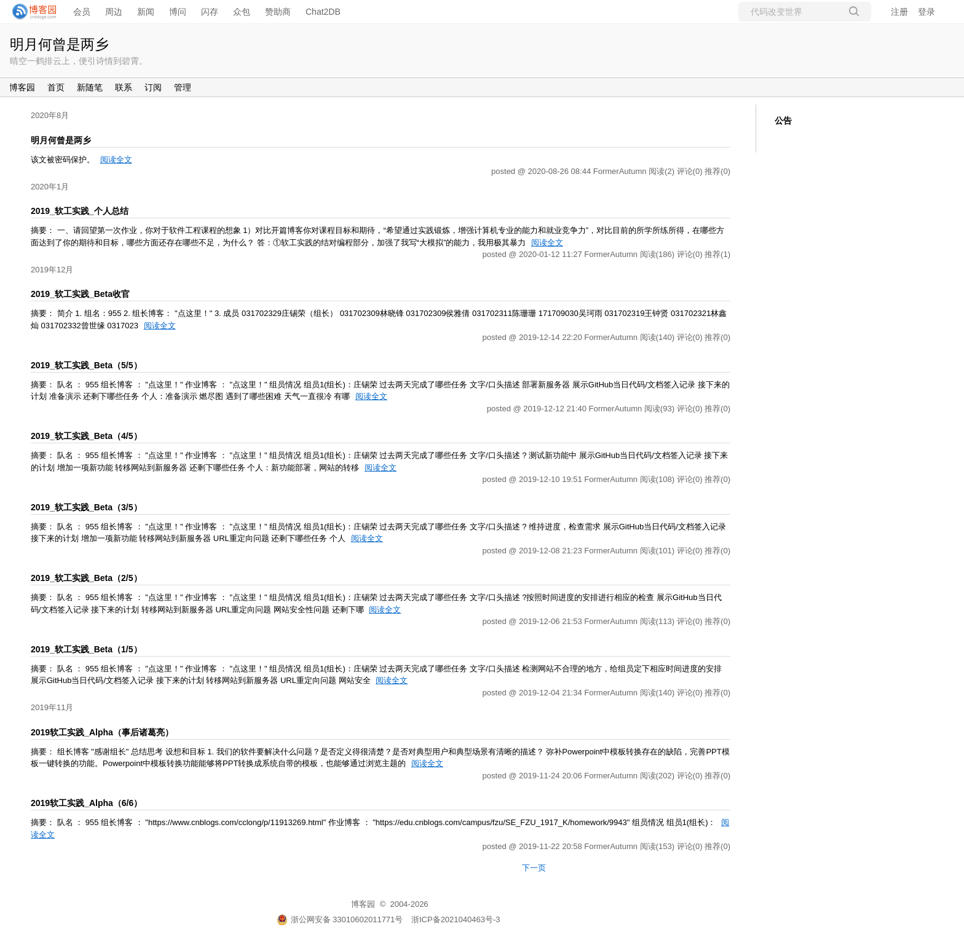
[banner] (30, 12)
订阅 (153, 87)
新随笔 (90, 87)
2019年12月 (52, 269)
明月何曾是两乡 (59, 44)
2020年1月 (50, 186)
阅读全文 (116, 159)
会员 (81, 12)
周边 (113, 12)
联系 (123, 87)
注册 (899, 12)
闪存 (209, 12)
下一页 (534, 867)
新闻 (145, 12)
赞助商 (278, 12)
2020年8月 (50, 115)
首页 (56, 87)
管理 (182, 87)
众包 (241, 12)
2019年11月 (52, 707)
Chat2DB (323, 12)
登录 (926, 12)
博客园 (22, 87)
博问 (177, 12)
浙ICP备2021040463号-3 (455, 919)
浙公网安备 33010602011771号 (340, 919)
